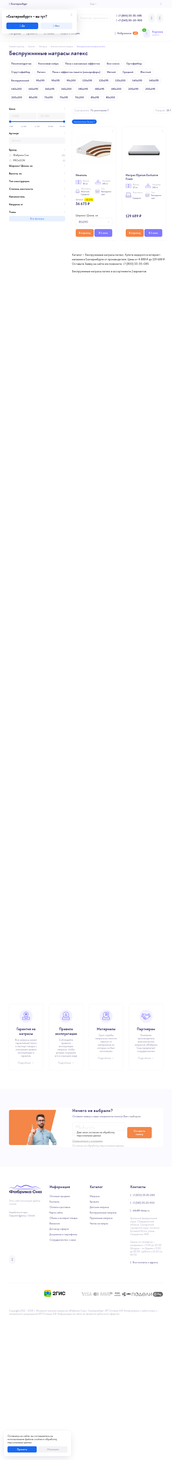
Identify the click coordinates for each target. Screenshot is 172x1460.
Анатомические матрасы (62, 46)
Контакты (54, 1342)
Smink (31, 1356)
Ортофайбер (134, 63)
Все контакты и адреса (145, 1403)
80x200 (110, 97)
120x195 (103, 80)
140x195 (154, 80)
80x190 (33, 97)
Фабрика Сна (21, 155)
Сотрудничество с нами (62, 1380)
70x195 (64, 97)
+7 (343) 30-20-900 (130, 20)
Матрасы (43, 46)
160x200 (66, 89)
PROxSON (19, 160)
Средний (128, 72)
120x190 (87, 80)
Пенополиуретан (21, 63)
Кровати (94, 1342)
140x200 (16, 89)
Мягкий (111, 72)
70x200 (79, 97)
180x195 (99, 89)
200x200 (16, 97)
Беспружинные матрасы (103, 1353)
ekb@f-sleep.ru (141, 1351)
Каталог (31, 46)
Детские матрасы (99, 1347)
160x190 (33, 89)
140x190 (137, 80)
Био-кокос (113, 63)
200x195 (150, 89)
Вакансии (54, 1364)
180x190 (83, 89)
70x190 (48, 97)
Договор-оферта (59, 1369)
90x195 (55, 80)
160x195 (50, 89)
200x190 (133, 89)
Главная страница (16, 46)
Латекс (41, 72)
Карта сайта (56, 1353)
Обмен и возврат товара (63, 1358)
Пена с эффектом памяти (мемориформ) (76, 72)
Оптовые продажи (59, 1337)
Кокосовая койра (48, 63)
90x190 (40, 80)
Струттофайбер (20, 72)
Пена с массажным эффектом (82, 63)
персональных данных (112, 1286)
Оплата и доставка (59, 1347)
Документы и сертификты (63, 1375)
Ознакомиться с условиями (87, 1281)
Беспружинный (20, 80)
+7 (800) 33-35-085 (130, 15)
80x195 (95, 97)
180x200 (116, 89)
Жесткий (145, 72)
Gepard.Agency (17, 1356)
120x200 (120, 80)
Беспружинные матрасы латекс (91, 46)
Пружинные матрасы (101, 1358)
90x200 (71, 80)
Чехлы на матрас (99, 1364)
